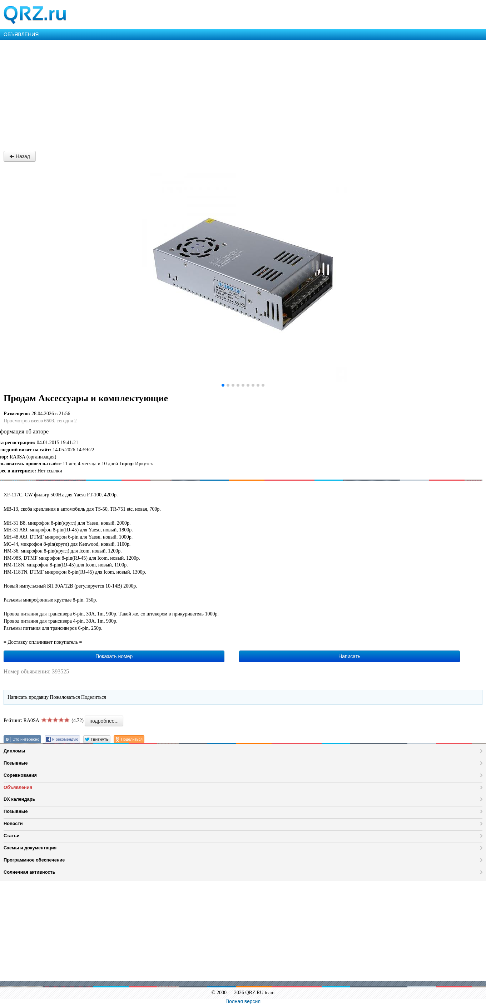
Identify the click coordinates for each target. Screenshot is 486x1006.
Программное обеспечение (34, 860)
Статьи (12, 835)
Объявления (18, 787)
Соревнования (20, 775)
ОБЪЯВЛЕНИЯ (21, 34)
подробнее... (104, 721)
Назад (19, 156)
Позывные (16, 763)
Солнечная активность (29, 872)
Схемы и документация (30, 847)
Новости (13, 823)
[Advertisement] (214, 94)
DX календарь (19, 799)
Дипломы (14, 751)
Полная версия (243, 1001)
